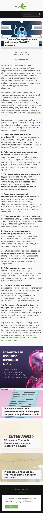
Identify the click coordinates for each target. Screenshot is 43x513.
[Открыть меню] (3, 14)
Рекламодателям (21, 489)
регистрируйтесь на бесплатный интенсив (21, 105)
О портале (21, 492)
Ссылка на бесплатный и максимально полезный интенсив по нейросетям (19, 337)
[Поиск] (39, 14)
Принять (11, 507)
